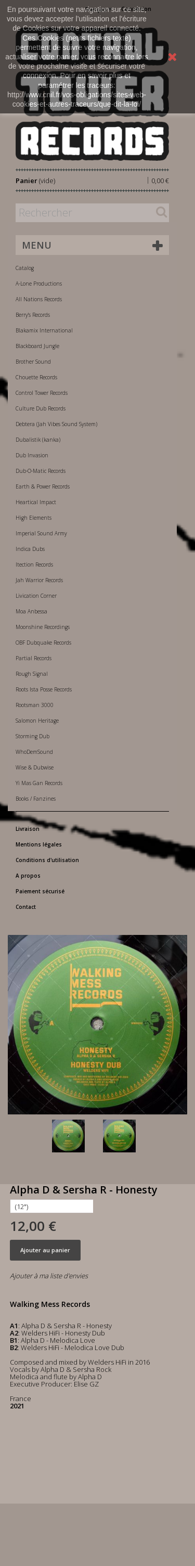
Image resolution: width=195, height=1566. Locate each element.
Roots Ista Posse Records (44, 689)
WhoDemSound (34, 751)
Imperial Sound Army (41, 533)
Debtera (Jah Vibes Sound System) (56, 424)
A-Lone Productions (39, 283)
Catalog (25, 268)
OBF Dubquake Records (43, 642)
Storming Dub (32, 736)
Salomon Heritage (37, 720)
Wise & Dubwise (35, 767)
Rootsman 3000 (35, 705)
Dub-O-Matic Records (41, 470)
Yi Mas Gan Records (39, 783)
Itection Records (34, 564)
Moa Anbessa (31, 611)
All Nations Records (39, 299)
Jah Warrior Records (39, 580)
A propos (28, 875)
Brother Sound (33, 361)
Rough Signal (32, 673)
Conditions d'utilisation (47, 860)
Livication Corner (36, 595)
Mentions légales (39, 844)
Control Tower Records (42, 392)
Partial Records (33, 658)
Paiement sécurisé (40, 891)
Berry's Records (33, 314)
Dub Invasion (32, 455)
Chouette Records (36, 377)
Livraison (28, 828)
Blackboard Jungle (37, 346)
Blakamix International (44, 330)
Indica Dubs (30, 549)
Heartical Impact (36, 502)
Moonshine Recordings (43, 627)
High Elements (33, 517)
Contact (26, 906)
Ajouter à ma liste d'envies (49, 1275)
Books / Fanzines (36, 798)
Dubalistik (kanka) (38, 439)
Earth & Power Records (43, 486)
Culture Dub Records (41, 408)
